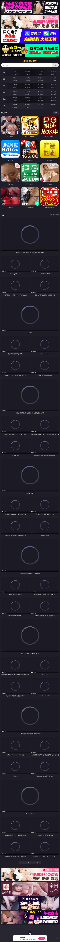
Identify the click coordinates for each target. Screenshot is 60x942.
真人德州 (27, 71)
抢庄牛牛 (53, 74)
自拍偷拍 (27, 78)
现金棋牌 (40, 74)
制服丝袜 (14, 87)
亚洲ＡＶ (14, 78)
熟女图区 (40, 94)
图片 (4, 92)
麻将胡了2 (15, 74)
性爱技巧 (53, 100)
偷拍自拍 (27, 84)
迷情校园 (14, 100)
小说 (4, 99)
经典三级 (27, 87)
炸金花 (28, 74)
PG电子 (15, 71)
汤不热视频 (53, 104)
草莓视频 (40, 104)
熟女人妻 (14, 80)
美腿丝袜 (14, 94)
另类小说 (27, 100)
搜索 (56, 65)
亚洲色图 (27, 91)
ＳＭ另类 (53, 80)
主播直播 (40, 80)
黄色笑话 (40, 100)
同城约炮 (14, 104)
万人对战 (40, 71)
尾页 (38, 862)
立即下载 (41, 938)
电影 (4, 86)
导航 (4, 106)
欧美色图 (40, 91)
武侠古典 (53, 98)
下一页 (33, 862)
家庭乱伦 (27, 98)
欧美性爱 (53, 84)
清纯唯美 (27, 94)
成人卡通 (40, 84)
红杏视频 (14, 107)
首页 (21, 862)
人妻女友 (40, 98)
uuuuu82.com (30, 61)
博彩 (4, 72)
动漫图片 (53, 91)
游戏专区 (53, 71)
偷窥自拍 (14, 91)
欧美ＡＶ (40, 78)
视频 (4, 79)
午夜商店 (27, 104)
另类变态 (53, 87)
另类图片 (53, 94)
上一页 (27, 862)
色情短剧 (27, 107)
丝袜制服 (27, 80)
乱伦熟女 (40, 87)
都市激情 (14, 98)
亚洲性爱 (14, 84)
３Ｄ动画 (53, 78)
